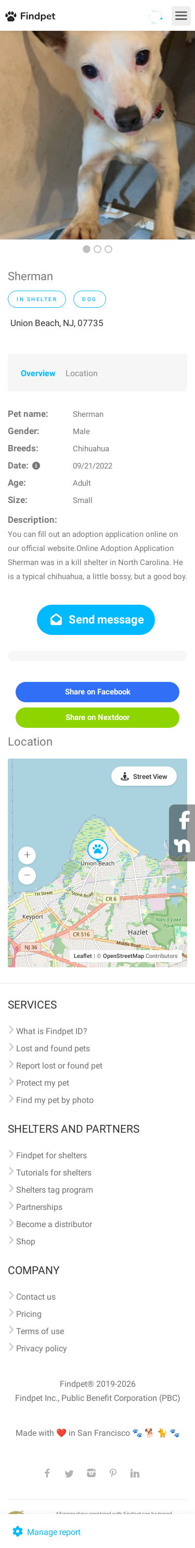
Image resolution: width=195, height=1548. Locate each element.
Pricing (29, 1314)
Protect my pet (42, 1083)
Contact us (36, 1297)
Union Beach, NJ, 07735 (56, 323)
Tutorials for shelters (54, 1173)
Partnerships (39, 1207)
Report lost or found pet (59, 1066)
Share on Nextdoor (97, 717)
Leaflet (83, 956)
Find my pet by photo (55, 1100)
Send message (96, 619)
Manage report (45, 1532)
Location (82, 373)
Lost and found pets (53, 1048)
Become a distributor (54, 1224)
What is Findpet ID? (51, 1031)
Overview (38, 373)
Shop (25, 1241)
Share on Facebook (98, 692)
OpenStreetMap (123, 956)
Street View (150, 777)
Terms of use (40, 1331)
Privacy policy (41, 1348)
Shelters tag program (54, 1190)
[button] (90, 839)
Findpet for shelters (51, 1155)
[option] (97, 135)
